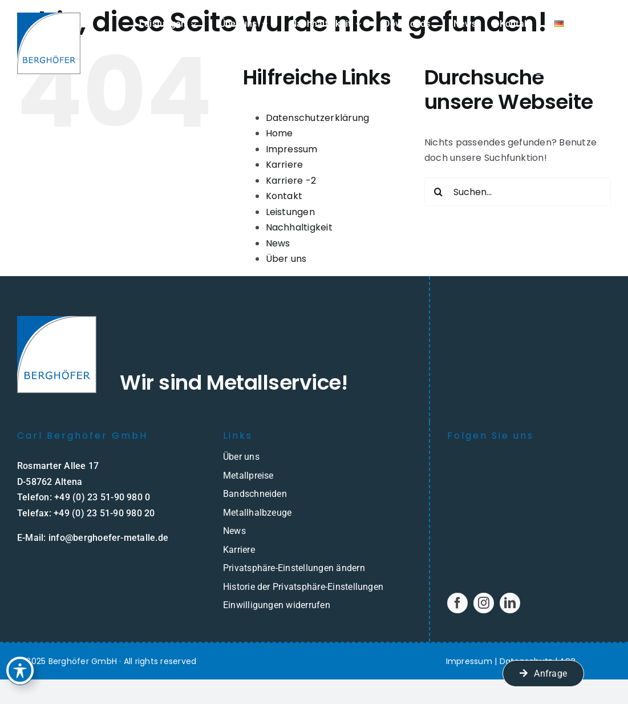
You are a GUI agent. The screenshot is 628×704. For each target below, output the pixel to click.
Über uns (286, 258)
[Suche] (438, 191)
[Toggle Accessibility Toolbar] (20, 666)
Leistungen (290, 212)
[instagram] (483, 603)
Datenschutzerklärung (318, 117)
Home (279, 133)
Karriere (284, 164)
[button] (314, 568)
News (278, 243)
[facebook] (457, 603)
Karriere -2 (291, 180)
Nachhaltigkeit (299, 227)
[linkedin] (510, 603)
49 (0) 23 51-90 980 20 (107, 513)
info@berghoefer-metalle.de (108, 537)
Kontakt (284, 196)
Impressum (292, 149)
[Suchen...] (517, 191)
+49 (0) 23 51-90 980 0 (102, 497)
